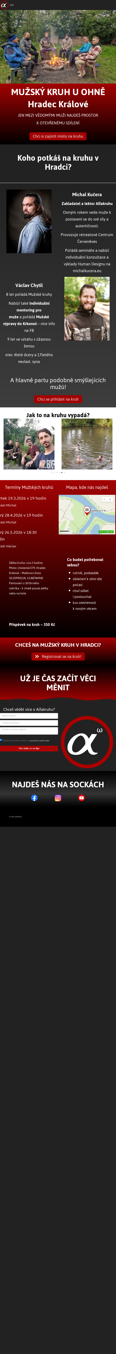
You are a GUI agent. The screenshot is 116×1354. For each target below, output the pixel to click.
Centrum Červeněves (95, 238)
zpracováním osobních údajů (39, 740)
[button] (3, 445)
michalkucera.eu (87, 271)
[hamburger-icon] (12, 5)
